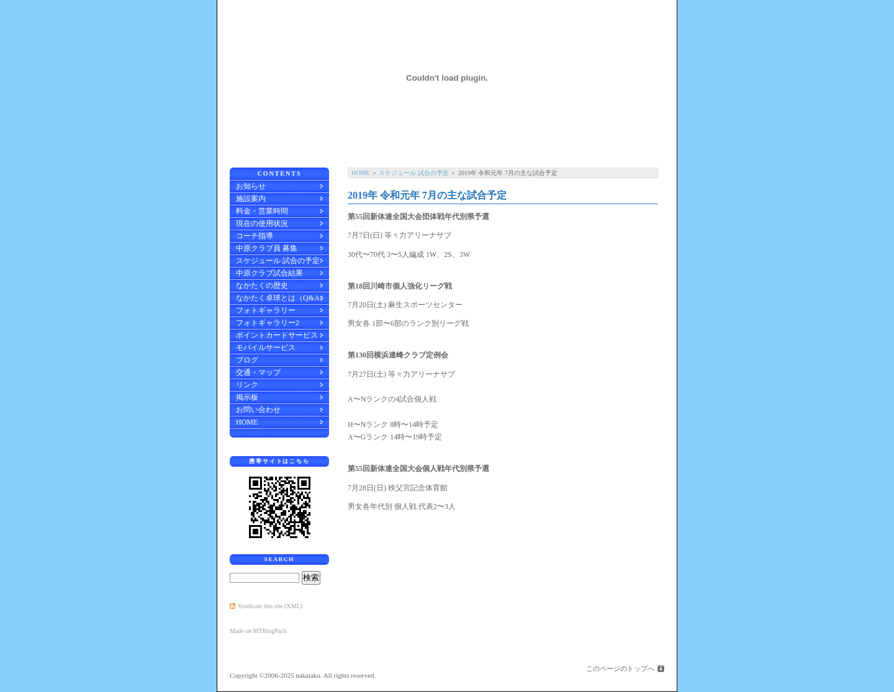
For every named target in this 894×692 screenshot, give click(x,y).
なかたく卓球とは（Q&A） (281, 298)
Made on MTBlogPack (258, 630)
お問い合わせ (258, 409)
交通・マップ (258, 372)
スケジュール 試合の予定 (414, 172)
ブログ (247, 360)
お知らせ (251, 186)
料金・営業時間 (262, 211)
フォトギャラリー (266, 310)
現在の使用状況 (262, 223)
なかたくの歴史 (262, 285)
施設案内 (251, 198)
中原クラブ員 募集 (266, 248)
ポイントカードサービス (277, 335)
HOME (360, 172)
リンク (247, 384)
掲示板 (247, 397)
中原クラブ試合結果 (269, 273)
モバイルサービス (266, 347)
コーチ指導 (254, 235)
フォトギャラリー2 (267, 322)
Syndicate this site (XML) (270, 606)
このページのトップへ (620, 668)
